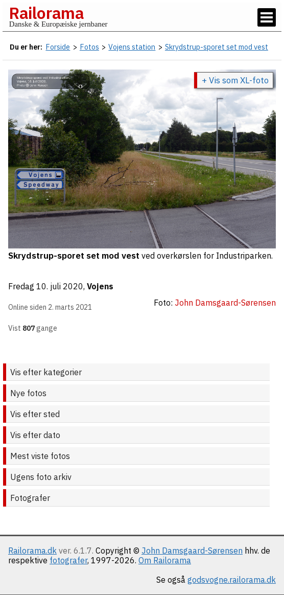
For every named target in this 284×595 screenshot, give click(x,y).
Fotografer (30, 498)
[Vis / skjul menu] (266, 17)
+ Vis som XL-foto (235, 80)
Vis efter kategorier (46, 372)
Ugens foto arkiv (41, 477)
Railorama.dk (32, 550)
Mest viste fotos (40, 456)
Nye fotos (28, 393)
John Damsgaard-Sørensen (192, 550)
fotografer (68, 560)
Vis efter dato (35, 435)
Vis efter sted (35, 414)
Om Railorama (164, 560)
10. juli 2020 (59, 286)
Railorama (46, 13)
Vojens (100, 286)
